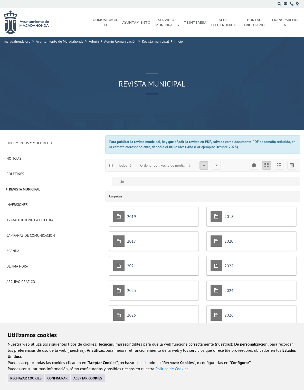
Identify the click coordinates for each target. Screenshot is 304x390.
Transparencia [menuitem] (284, 22)
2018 (228, 216)
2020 (228, 241)
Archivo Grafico (20, 281)
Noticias (13, 158)
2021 (131, 265)
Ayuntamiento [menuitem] (136, 22)
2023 (131, 290)
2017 (131, 241)
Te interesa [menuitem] (195, 22)
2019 (131, 216)
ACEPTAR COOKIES (87, 378)
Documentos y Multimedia (29, 143)
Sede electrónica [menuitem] (223, 22)
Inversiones (17, 204)
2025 (131, 315)
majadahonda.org (17, 41)
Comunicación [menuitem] (106, 22)
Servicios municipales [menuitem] (167, 22)
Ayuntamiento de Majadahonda (60, 41)
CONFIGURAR (57, 378)
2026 (228, 315)
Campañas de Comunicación (30, 235)
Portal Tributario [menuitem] (254, 22)
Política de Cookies (171, 368)
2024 (228, 290)
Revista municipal (155, 41)
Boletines (15, 174)
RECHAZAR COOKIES (26, 378)
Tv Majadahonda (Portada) (29, 220)
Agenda (12, 251)
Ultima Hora (17, 266)
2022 (228, 265)
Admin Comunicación (120, 41)
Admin (94, 41)
